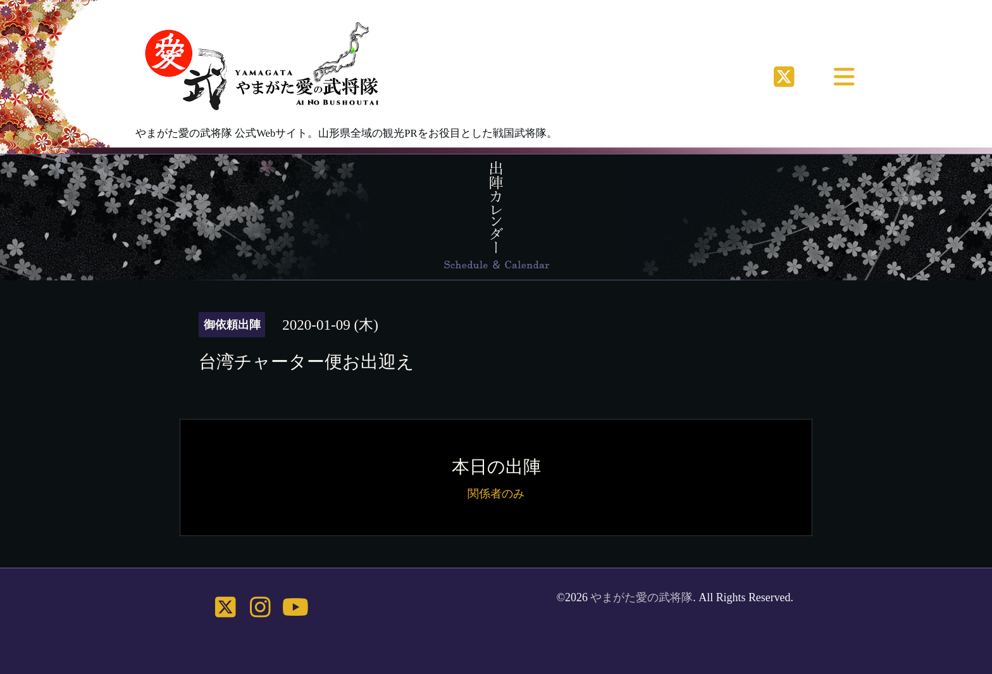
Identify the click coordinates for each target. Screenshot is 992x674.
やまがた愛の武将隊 (641, 597)
